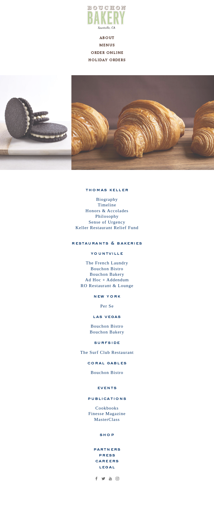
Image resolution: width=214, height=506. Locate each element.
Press (107, 455)
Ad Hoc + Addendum (107, 279)
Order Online (107, 52)
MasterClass (107, 419)
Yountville (107, 253)
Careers (107, 460)
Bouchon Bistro (107, 268)
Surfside (107, 342)
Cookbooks (107, 407)
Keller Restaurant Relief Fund (106, 227)
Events (107, 387)
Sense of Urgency (106, 221)
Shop (107, 434)
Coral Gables (107, 363)
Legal (107, 467)
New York (107, 296)
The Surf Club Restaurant (107, 352)
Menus (107, 45)
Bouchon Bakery (107, 274)
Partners (107, 449)
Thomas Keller (107, 189)
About (107, 37)
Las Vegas (107, 316)
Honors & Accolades (107, 210)
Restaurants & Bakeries (107, 243)
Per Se (107, 305)
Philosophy (107, 216)
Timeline (107, 204)
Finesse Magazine (107, 413)
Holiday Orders (107, 59)
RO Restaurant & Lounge (107, 285)
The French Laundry (107, 262)
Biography (107, 199)
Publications (107, 398)
